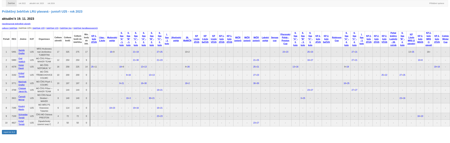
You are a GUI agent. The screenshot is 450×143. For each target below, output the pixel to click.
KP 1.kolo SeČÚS (205, 39)
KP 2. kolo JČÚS (318, 39)
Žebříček (11, 3)
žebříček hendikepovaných (85, 28)
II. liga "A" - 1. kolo (122, 39)
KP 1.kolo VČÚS (214, 39)
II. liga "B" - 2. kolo (151, 39)
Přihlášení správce (436, 3)
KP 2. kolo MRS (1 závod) (428, 39)
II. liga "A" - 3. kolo (295, 39)
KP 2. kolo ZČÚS (369, 39)
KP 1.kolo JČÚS (197, 39)
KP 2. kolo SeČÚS (326, 39)
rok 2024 (51, 3)
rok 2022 (22, 3)
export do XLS (9, 132)
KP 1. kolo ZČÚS (94, 39)
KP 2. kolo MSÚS (420, 39)
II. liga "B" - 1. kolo (128, 39)
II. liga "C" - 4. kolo (354, 39)
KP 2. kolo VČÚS (384, 39)
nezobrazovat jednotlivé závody (16, 24)
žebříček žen (66, 28)
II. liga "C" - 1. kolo (136, 39)
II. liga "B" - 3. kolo (303, 39)
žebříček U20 (39, 28)
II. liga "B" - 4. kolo (402, 39)
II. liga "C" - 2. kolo (159, 39)
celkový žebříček (9, 28)
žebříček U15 (52, 28)
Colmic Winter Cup (445, 39)
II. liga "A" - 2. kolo (143, 39)
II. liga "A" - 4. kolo (346, 39)
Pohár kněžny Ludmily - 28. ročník (393, 39)
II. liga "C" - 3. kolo (310, 39)
